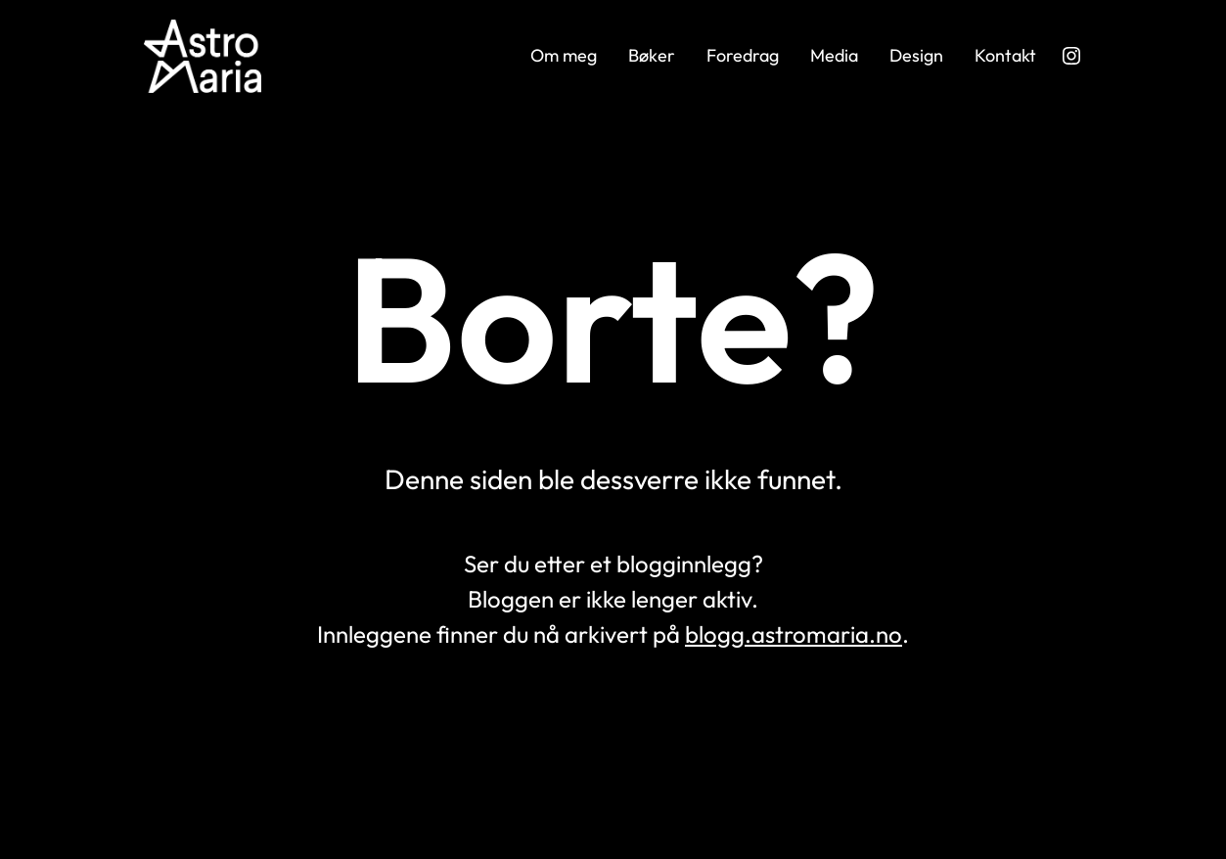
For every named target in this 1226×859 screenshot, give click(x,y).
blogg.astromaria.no (793, 634)
